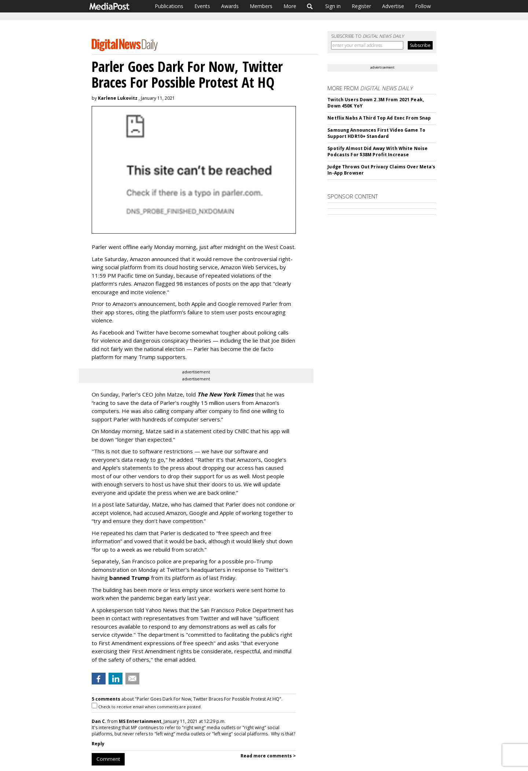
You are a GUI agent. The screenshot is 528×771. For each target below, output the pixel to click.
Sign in (333, 6)
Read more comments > (268, 756)
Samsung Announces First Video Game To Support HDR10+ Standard (376, 133)
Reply (98, 744)
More (289, 6)
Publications (169, 6)
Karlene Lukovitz (118, 98)
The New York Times (225, 394)
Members (261, 6)
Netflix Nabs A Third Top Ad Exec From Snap (379, 118)
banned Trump (129, 577)
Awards (230, 6)
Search (310, 6)
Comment (108, 759)
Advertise (393, 6)
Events (202, 6)
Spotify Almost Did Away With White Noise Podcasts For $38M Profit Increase (377, 151)
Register (361, 6)
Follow (423, 6)
